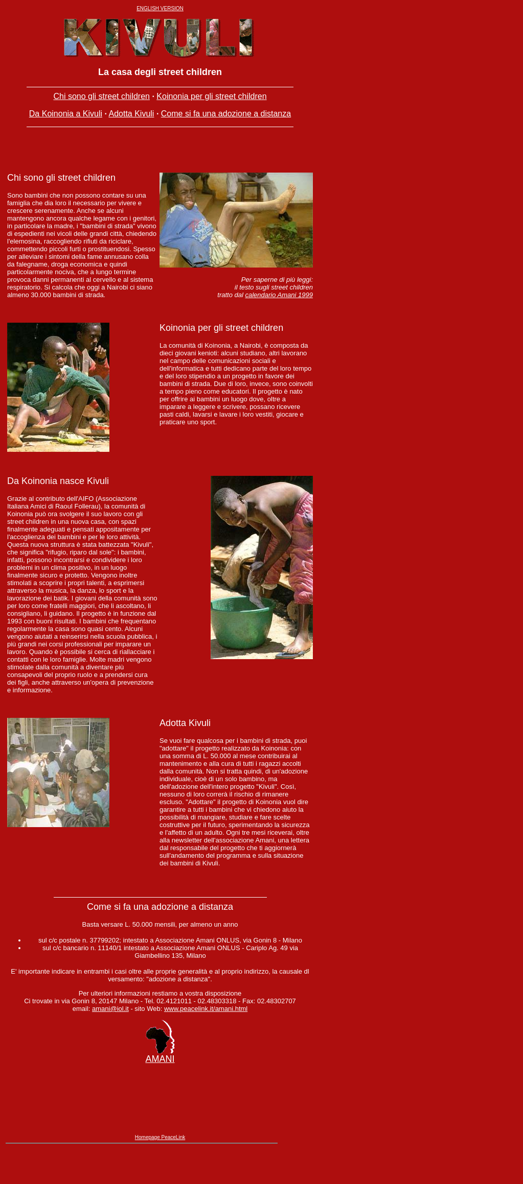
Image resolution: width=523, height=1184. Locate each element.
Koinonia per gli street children (211, 96)
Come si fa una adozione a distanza (226, 113)
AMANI (159, 1077)
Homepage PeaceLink (160, 1169)
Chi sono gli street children (101, 96)
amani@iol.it (110, 1027)
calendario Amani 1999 (279, 301)
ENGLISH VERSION (160, 8)
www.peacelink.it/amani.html (205, 1027)
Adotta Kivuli (131, 113)
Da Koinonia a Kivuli (65, 113)
